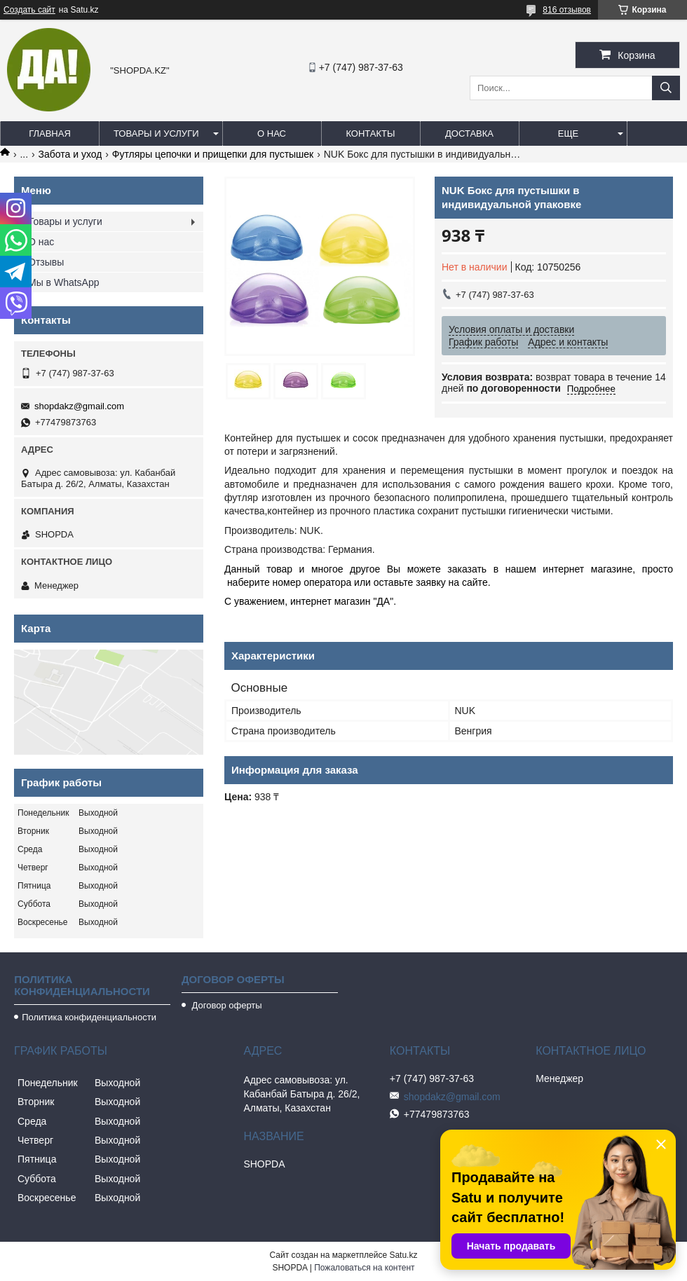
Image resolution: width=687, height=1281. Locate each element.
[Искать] (666, 88)
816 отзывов (567, 10)
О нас (271, 133)
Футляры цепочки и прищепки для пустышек (212, 154)
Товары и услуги (156, 133)
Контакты (370, 133)
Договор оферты (225, 1005)
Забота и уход (70, 154)
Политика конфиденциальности (89, 1017)
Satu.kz (403, 1255)
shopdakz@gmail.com (79, 406)
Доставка (469, 133)
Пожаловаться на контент (364, 1268)
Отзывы (46, 262)
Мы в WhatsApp (64, 282)
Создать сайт (29, 10)
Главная (50, 133)
